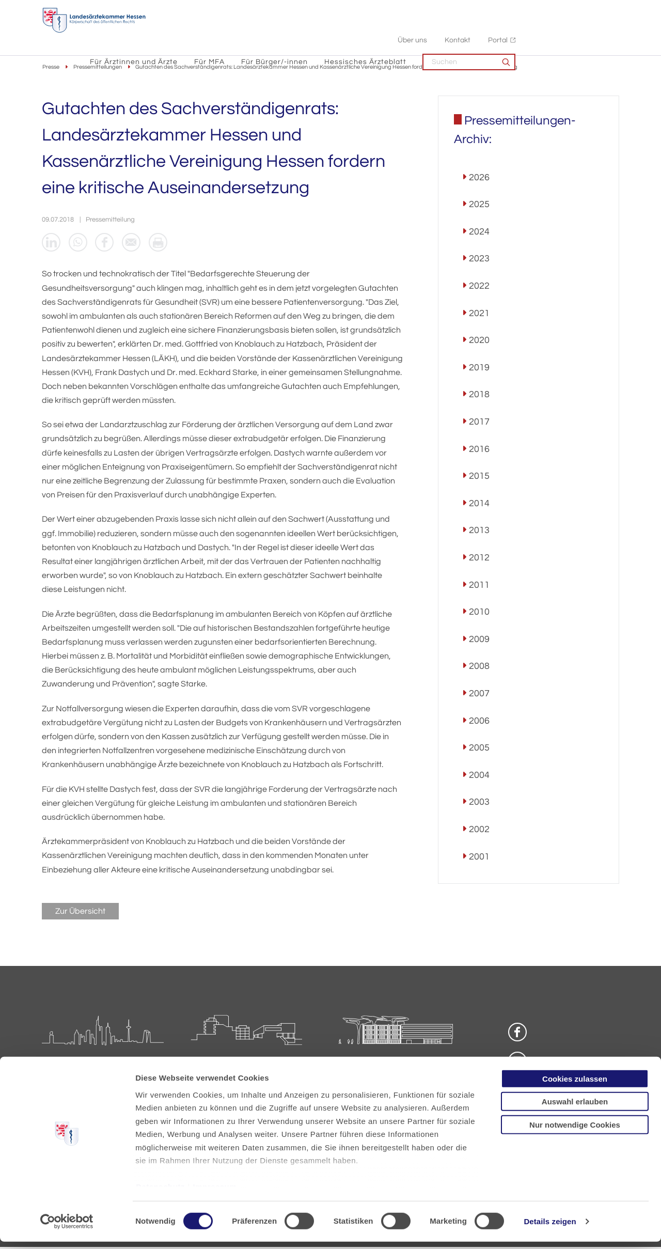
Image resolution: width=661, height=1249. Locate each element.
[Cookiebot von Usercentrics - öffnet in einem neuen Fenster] (67, 1229)
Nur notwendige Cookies (574, 1132)
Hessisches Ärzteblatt (469, 31)
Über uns (515, 10)
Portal (601, 10)
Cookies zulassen (574, 1086)
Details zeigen (550, 1228)
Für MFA (313, 31)
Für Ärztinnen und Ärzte (237, 31)
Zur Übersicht (80, 913)
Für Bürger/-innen (378, 31)
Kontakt (561, 10)
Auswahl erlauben (575, 1108)
